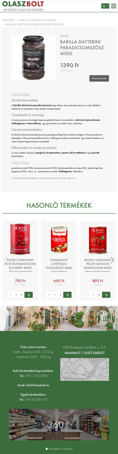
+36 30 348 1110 (36, 399)
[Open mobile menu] (113, 6)
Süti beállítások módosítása (60, 448)
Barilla (64, 36)
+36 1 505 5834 (36, 376)
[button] (112, 260)
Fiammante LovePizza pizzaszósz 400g (59, 264)
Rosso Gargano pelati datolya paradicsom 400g (98, 264)
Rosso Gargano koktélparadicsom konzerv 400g (20, 264)
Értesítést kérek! (99, 78)
